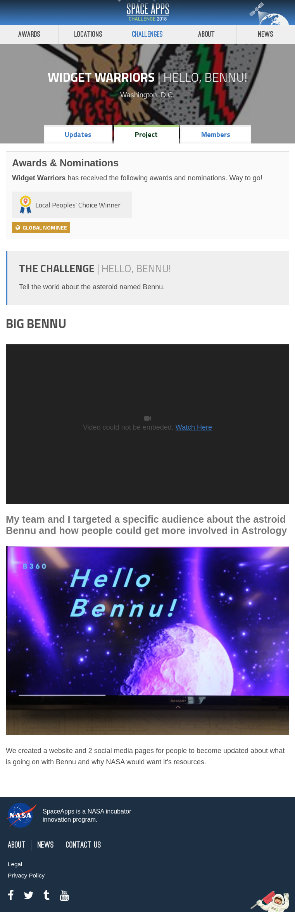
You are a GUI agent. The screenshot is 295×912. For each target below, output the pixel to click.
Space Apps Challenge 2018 (147, 12)
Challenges (147, 34)
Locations (88, 34)
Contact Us (83, 845)
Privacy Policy (26, 875)
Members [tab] (215, 134)
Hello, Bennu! (205, 77)
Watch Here (194, 427)
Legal (15, 864)
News (46, 845)
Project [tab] (146, 134)
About (206, 34)
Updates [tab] (78, 134)
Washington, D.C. (147, 95)
